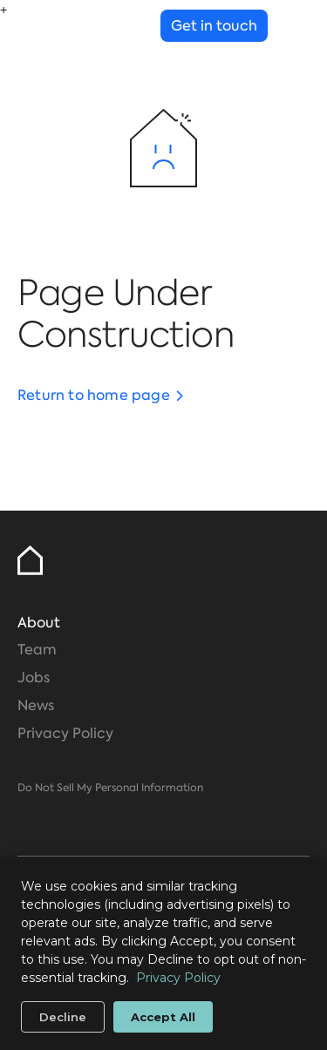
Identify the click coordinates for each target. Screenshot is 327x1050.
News (35, 705)
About (38, 622)
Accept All (163, 1017)
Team (37, 649)
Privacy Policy (65, 733)
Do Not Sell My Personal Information (110, 788)
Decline (62, 1017)
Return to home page (93, 395)
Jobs (33, 677)
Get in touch (214, 26)
